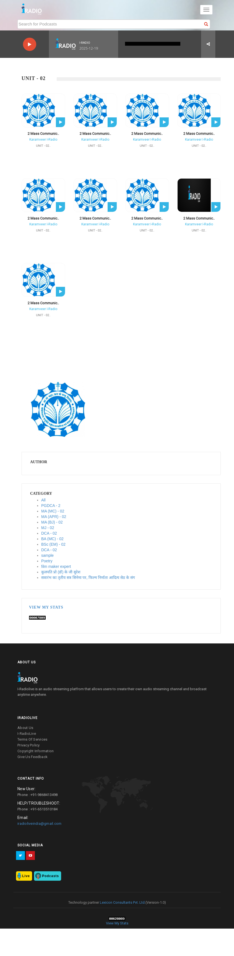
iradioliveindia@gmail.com (39, 823)
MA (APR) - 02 (53, 516)
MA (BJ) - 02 (52, 522)
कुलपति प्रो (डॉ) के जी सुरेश (60, 572)
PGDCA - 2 (50, 505)
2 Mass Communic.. (43, 134)
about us (25, 728)
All (43, 500)
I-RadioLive (26, 733)
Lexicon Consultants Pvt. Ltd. (122, 902)
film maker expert (56, 566)
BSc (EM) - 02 (53, 544)
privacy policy (28, 745)
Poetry (46, 561)
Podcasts (50, 876)
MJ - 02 (47, 527)
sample (47, 555)
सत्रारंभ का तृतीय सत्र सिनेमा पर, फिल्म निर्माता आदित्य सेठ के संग (88, 577)
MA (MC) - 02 (52, 511)
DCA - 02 (49, 533)
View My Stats (46, 607)
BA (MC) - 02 (52, 539)
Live (26, 876)
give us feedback (32, 757)
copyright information (35, 751)
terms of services (32, 739)
